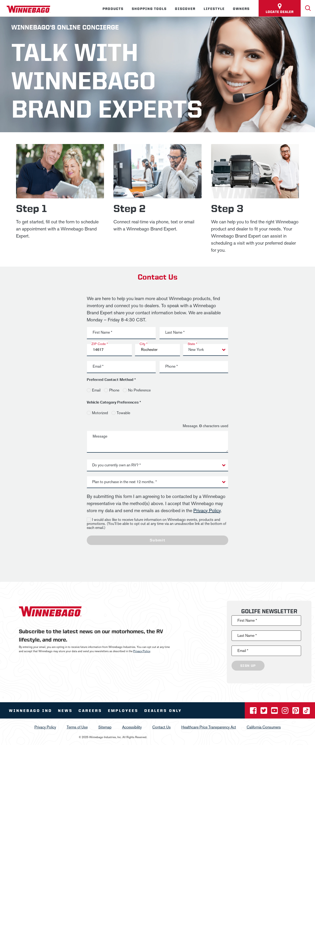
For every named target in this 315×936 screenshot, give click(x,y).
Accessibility (132, 727)
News (65, 710)
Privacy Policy (207, 510)
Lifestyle (214, 9)
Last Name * (175, 332)
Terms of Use (77, 727)
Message (100, 436)
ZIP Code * (99, 344)
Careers (90, 710)
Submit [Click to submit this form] (157, 540)
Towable (123, 413)
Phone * (171, 366)
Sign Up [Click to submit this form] (248, 666)
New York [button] (196, 349)
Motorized (100, 413)
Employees (123, 710)
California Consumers (264, 727)
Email (96, 390)
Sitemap (105, 727)
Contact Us (161, 727)
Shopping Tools (149, 9)
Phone (114, 390)
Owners (241, 9)
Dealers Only (163, 710)
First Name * (102, 332)
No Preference (139, 390)
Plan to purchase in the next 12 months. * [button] (124, 482)
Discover (185, 9)
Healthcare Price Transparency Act (208, 727)
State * (192, 344)
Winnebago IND (30, 710)
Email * (98, 366)
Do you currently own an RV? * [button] (116, 465)
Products (113, 9)
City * (143, 344)
